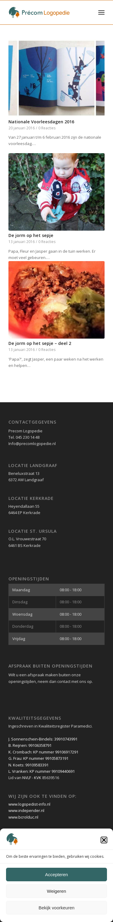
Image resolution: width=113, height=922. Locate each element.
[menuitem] (101, 12)
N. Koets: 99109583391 (28, 765)
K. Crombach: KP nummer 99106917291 (43, 752)
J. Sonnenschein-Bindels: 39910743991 (42, 739)
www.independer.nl (26, 810)
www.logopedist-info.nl (29, 804)
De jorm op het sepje (30, 235)
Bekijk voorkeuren (56, 907)
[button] (104, 840)
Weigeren (56, 891)
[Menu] (101, 12)
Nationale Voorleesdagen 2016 (41, 122)
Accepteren (56, 874)
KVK (37, 777)
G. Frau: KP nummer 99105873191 (38, 758)
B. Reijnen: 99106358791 (30, 745)
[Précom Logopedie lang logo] (46, 12)
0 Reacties (47, 127)
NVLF (26, 777)
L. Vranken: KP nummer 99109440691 (41, 771)
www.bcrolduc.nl (23, 817)
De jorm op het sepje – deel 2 (39, 343)
